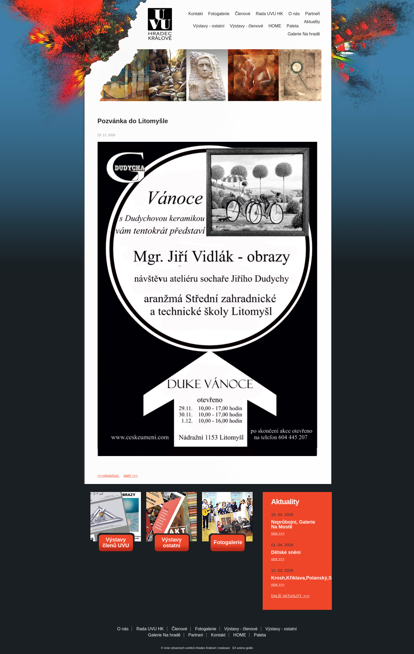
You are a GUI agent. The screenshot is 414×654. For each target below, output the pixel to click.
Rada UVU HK (269, 13)
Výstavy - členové (246, 26)
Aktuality (312, 21)
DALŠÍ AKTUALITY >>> (290, 596)
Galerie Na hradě (164, 635)
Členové (242, 13)
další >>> (130, 476)
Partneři (312, 13)
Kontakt (196, 13)
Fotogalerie (218, 13)
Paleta (293, 26)
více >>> (278, 533)
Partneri (195, 635)
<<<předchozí (109, 476)
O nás (294, 13)
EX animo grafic (242, 647)
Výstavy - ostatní (208, 26)
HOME (275, 26)
